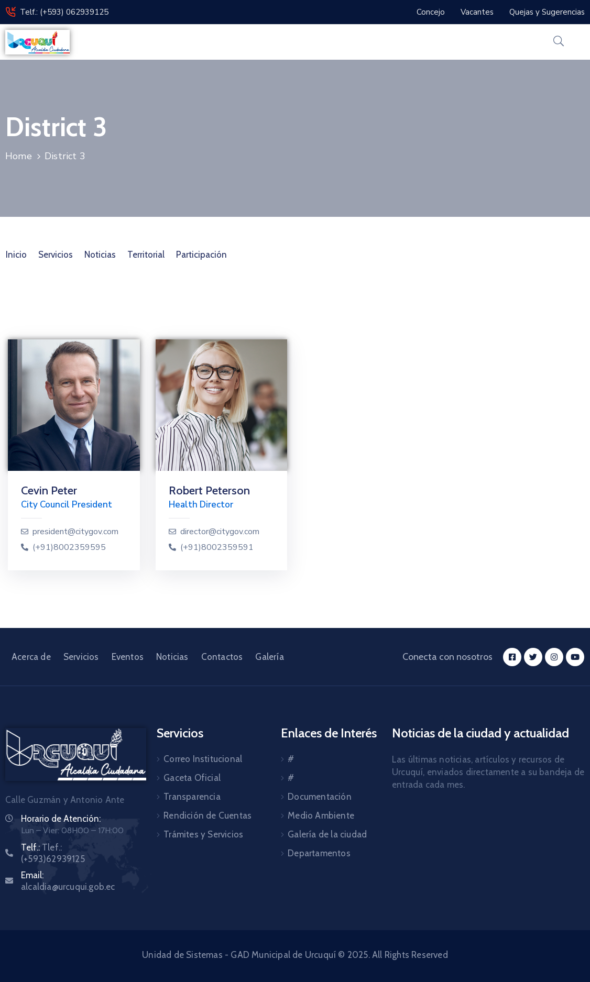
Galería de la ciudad (327, 834)
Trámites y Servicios (203, 834)
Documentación (320, 796)
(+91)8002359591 (217, 548)
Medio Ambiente (321, 815)
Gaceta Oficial (192, 778)
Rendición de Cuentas (207, 815)
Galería (269, 657)
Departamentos (319, 853)
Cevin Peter (49, 490)
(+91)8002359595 (69, 548)
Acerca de (31, 657)
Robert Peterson (209, 490)
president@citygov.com (75, 532)
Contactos (222, 657)
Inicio (16, 254)
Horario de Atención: (61, 818)
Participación (201, 254)
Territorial (146, 254)
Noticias (100, 254)
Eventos (128, 657)
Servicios (55, 254)
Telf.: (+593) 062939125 (64, 12)
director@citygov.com (219, 532)
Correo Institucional (202, 759)
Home (18, 156)
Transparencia (192, 796)
